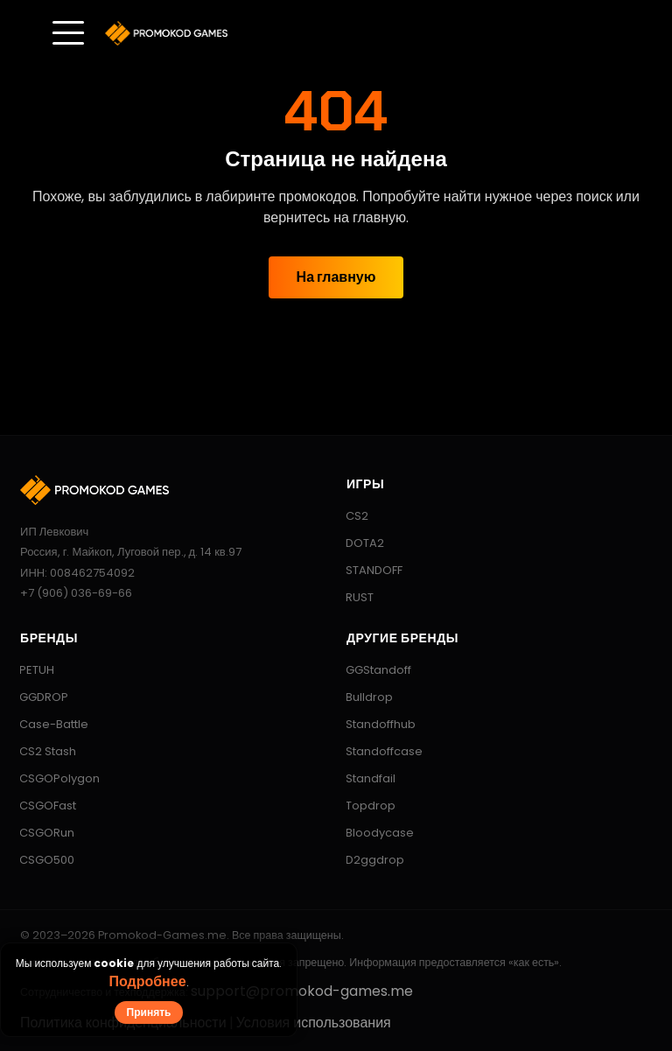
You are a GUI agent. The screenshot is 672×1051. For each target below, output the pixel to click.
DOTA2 (356, 543)
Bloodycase (371, 832)
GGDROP (35, 697)
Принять (149, 1012)
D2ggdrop (366, 859)
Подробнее (147, 981)
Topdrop (362, 805)
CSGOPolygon (51, 778)
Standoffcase (376, 751)
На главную (336, 277)
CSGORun (38, 832)
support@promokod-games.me (302, 991)
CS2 (348, 516)
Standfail (362, 778)
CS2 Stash (39, 751)
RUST (351, 597)
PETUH (28, 670)
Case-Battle (45, 724)
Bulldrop (361, 697)
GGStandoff (370, 670)
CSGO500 (38, 859)
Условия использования (313, 1022)
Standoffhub (372, 724)
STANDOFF (365, 570)
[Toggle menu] (68, 33)
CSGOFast (39, 805)
